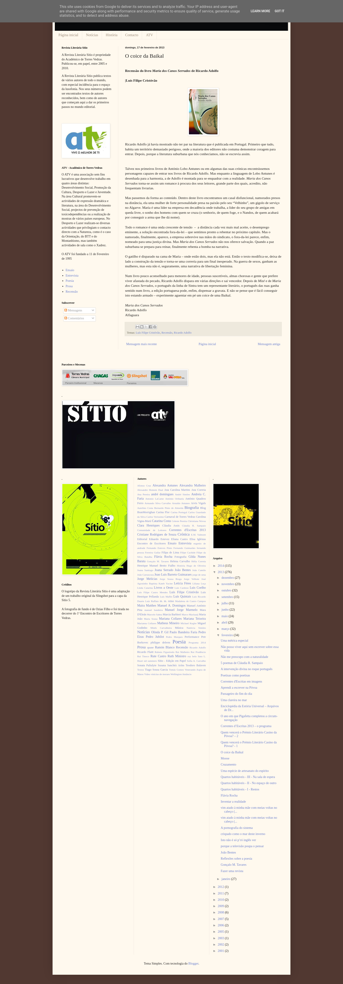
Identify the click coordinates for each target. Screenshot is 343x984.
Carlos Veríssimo (155, 516)
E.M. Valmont (198, 534)
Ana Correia (198, 489)
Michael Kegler (189, 623)
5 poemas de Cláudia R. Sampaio (242, 663)
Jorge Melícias (147, 579)
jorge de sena (199, 574)
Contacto (131, 35)
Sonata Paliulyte (147, 665)
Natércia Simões (196, 627)
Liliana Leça (199, 583)
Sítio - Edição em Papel (172, 660)
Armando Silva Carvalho (158, 503)
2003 (221, 938)
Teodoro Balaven (196, 665)
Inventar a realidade (233, 801)
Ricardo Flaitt (145, 652)
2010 (221, 899)
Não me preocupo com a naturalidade (244, 657)
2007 (221, 919)
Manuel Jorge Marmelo (181, 610)
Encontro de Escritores (151, 543)
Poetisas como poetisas (235, 675)
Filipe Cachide (187, 552)
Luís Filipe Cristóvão (148, 332)
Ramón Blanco (164, 647)
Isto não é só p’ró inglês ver (238, 840)
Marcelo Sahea (154, 614)
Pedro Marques (174, 636)
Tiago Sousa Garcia (156, 669)
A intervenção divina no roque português (246, 669)
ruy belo (192, 656)
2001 (221, 951)
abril (225, 622)
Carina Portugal (179, 512)
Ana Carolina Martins (177, 489)
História (112, 35)
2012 (221, 887)
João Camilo (199, 570)
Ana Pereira (143, 494)
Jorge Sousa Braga (171, 579)
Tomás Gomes (176, 669)
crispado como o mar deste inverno (243, 834)
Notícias (92, 35)
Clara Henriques (148, 525)
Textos (140, 669)
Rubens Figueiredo (164, 652)
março (226, 629)
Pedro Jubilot (155, 636)
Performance (192, 636)
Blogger (193, 963)
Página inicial (68, 35)
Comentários (74, 318)
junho (225, 609)
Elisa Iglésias (198, 539)
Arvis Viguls (198, 503)
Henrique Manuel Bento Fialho (156, 565)
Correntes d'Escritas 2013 (187, 530)
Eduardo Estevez (159, 539)
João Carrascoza (145, 574)
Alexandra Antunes (165, 485)
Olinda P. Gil (160, 632)
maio (225, 616)
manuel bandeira (154, 610)
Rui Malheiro (183, 652)
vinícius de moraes (160, 674)
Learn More (260, 11)
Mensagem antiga (269, 344)
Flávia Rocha (163, 556)
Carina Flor (163, 512)
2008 (221, 912)
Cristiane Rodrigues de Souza (156, 534)
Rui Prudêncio (198, 652)
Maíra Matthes (146, 605)
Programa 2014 (197, 642)
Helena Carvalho (180, 561)
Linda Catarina (145, 587)
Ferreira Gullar (152, 552)
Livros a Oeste (163, 587)
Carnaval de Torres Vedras (180, 516)
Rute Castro (158, 656)
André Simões (182, 494)
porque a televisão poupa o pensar (242, 846)
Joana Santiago (145, 570)
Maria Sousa (150, 618)
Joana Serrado (164, 570)
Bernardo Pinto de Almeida (168, 508)
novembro (228, 584)
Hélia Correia (198, 561)
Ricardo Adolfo (182, 332)
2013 (221, 572)
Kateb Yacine (166, 583)
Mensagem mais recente (141, 344)
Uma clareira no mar (234, 700)
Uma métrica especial (234, 640)
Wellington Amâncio (181, 674)
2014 (221, 565)
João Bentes (183, 570)
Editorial (142, 539)
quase (150, 647)
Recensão (167, 332)
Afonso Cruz (144, 485)
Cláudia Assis (171, 525)
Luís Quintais (182, 596)
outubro (227, 590)
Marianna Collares (146, 623)
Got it (279, 11)
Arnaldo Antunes (181, 503)
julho (225, 603)
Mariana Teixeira (194, 618)
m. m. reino (167, 601)
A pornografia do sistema (237, 828)
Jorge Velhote (191, 579)
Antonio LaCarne (154, 498)
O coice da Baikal (232, 752)
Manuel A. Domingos (171, 605)
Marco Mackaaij (190, 614)
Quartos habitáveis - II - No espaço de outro (248, 783)
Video (147, 674)
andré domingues (162, 494)
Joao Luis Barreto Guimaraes (173, 574)
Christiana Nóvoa (197, 521)
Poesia (70, 280)
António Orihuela (174, 498)
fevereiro (228, 635)
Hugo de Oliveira (196, 565)
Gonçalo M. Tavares (158, 561)
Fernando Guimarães (185, 548)
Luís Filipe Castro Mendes (152, 592)
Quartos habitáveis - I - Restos (240, 789)
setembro (228, 597)
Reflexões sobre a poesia (236, 858)
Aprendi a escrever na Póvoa (239, 687)
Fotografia (180, 556)
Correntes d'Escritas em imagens (241, 681)
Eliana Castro (179, 539)
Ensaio (70, 270)
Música (179, 627)
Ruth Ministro (177, 656)
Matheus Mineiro (168, 623)
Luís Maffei (166, 596)
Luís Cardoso (182, 587)
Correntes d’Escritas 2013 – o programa (246, 726)
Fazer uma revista (232, 871)
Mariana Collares (170, 618)
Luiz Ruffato (152, 601)
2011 (221, 893)
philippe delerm (160, 642)
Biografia (191, 507)
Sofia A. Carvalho (196, 660)
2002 (221, 944)
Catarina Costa (161, 521)
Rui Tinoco (143, 656)
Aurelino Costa (145, 508)
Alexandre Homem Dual (150, 489)
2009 (221, 906)
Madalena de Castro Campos (190, 601)
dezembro (228, 577)
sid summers (150, 660)
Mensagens (73, 310)
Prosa (69, 286)
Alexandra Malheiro (192, 485)
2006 (221, 925)
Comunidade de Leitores (152, 530)
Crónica (184, 534)
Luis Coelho (198, 587)
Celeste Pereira (179, 521)
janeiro (226, 879)
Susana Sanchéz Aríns (171, 665)
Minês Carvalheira (161, 627)
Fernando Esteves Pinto (159, 548)
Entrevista (72, 275)
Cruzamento (228, 764)
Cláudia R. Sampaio (194, 525)
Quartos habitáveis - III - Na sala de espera (248, 777)
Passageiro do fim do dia (236, 693)
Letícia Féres (182, 583)
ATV (149, 35)
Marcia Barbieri (172, 614)
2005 (221, 931)
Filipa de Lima (170, 552)
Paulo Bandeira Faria (183, 632)
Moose (225, 758)
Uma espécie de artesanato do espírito (245, 771)
